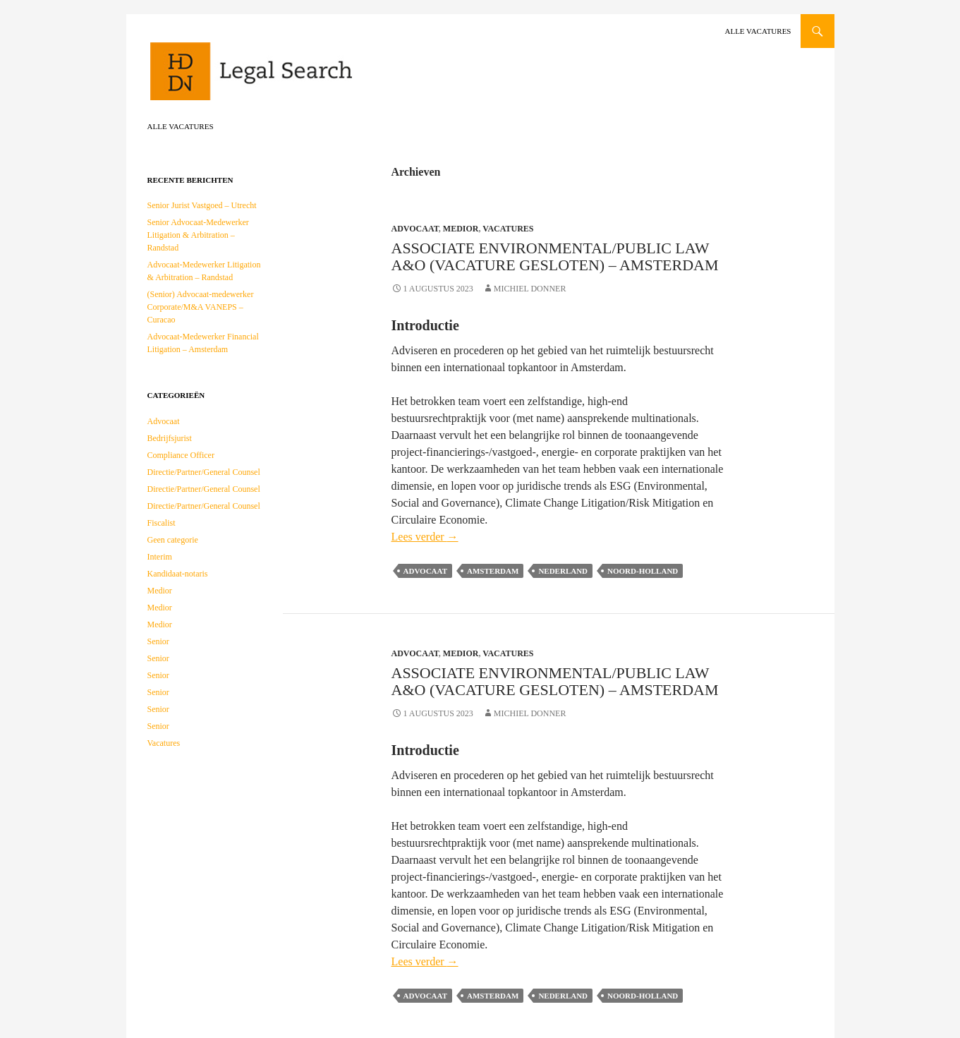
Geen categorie (172, 540)
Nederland (563, 571)
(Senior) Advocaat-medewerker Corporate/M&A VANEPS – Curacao (200, 307)
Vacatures (507, 229)
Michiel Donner (530, 289)
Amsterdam (492, 571)
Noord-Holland (642, 571)
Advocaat (415, 229)
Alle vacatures (757, 31)
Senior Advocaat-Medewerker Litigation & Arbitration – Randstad (198, 235)
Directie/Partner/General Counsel (203, 472)
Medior (461, 229)
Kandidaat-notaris (177, 574)
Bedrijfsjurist (169, 438)
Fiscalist (161, 523)
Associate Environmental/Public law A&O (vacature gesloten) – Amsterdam (555, 256)
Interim (159, 557)
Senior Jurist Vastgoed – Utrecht (202, 205)
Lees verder (424, 537)
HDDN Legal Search (295, 77)
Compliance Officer (180, 455)
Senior (158, 641)
